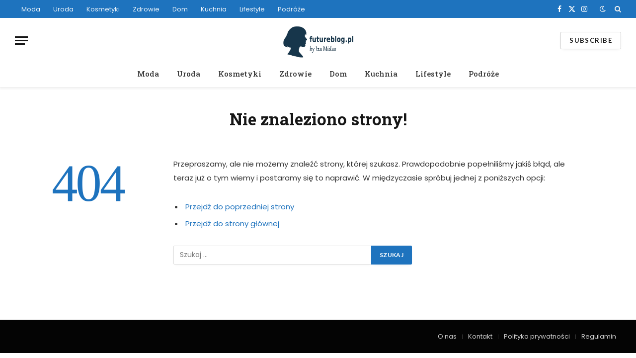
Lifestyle (252, 9)
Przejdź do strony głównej (232, 223)
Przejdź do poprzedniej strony (239, 206)
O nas (447, 336)
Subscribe (590, 40)
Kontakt (480, 336)
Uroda (63, 9)
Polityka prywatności (537, 336)
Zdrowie (146, 9)
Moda (30, 9)
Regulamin (598, 336)
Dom (180, 9)
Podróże (291, 9)
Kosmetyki (103, 9)
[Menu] (21, 40)
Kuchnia (214, 9)
